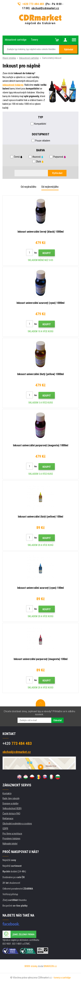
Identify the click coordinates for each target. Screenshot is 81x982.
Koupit (47, 253)
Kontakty (7, 793)
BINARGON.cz (50, 966)
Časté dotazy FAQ (11, 813)
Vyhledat (68, 49)
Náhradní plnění (10, 843)
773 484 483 (17, 743)
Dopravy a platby (10, 803)
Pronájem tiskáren (11, 838)
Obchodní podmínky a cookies (17, 823)
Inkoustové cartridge (29, 58)
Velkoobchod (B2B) (12, 808)
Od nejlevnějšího (50, 186)
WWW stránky (30, 966)
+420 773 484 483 (31, 4)
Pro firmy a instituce (12, 833)
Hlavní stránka (9, 58)
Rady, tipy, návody (11, 798)
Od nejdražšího (28, 186)
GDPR (5, 828)
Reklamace (8, 818)
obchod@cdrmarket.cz (45, 8)
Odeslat (57, 720)
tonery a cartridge (62, 977)
